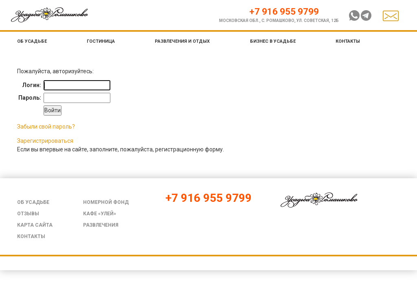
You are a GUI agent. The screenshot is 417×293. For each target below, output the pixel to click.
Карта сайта (35, 225)
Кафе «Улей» (99, 213)
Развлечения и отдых (182, 41)
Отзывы (28, 213)
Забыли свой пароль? (46, 126)
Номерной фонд (106, 202)
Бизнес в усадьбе (273, 41)
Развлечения (101, 225)
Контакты (348, 41)
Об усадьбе (32, 41)
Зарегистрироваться (45, 141)
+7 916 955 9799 (284, 12)
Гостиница (101, 41)
